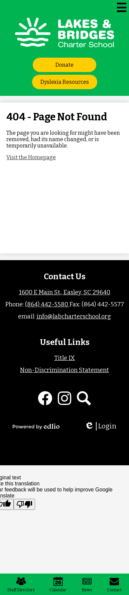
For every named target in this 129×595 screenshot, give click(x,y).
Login (101, 426)
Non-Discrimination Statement (64, 370)
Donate (64, 65)
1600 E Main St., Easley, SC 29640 (64, 292)
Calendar (58, 584)
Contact (114, 584)
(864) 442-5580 (47, 304)
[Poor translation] (24, 504)
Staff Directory (21, 584)
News (87, 584)
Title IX (64, 358)
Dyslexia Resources (64, 82)
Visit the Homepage (31, 157)
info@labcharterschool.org (73, 316)
